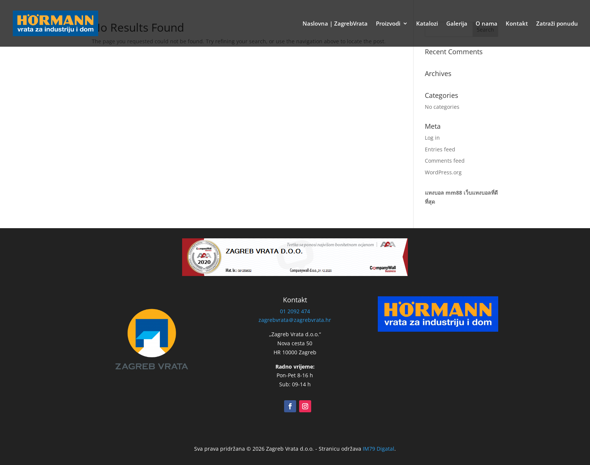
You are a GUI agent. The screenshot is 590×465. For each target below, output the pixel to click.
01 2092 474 (295, 311)
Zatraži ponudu (557, 24)
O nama (486, 24)
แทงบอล (434, 192)
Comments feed (445, 160)
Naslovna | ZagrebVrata (335, 24)
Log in (432, 137)
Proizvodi (388, 24)
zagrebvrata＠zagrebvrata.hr (295, 319)
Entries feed (440, 149)
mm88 (454, 192)
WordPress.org (443, 172)
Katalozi (427, 24)
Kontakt (517, 24)
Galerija (456, 24)
